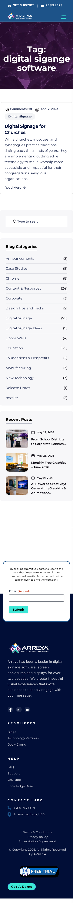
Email (19, 591)
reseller (12, 398)
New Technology (20, 378)
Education (14, 348)
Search (14, 221)
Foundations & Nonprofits (27, 358)
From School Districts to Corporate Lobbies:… (49, 442)
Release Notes (18, 388)
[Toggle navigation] (64, 18)
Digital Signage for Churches (25, 129)
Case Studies (17, 268)
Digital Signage (19, 318)
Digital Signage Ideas (24, 328)
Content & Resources (23, 288)
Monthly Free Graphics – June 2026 (48, 465)
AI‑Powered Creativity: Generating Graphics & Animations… (48, 488)
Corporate (14, 298)
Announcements (20, 259)
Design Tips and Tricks (25, 308)
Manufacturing (18, 368)
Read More (15, 187)
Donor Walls (16, 338)
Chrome (12, 278)
